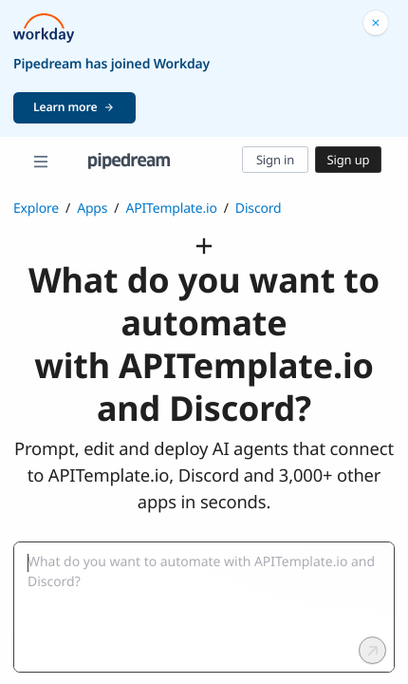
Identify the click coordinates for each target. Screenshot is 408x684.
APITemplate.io (170, 209)
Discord (258, 209)
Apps (92, 209)
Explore (36, 209)
